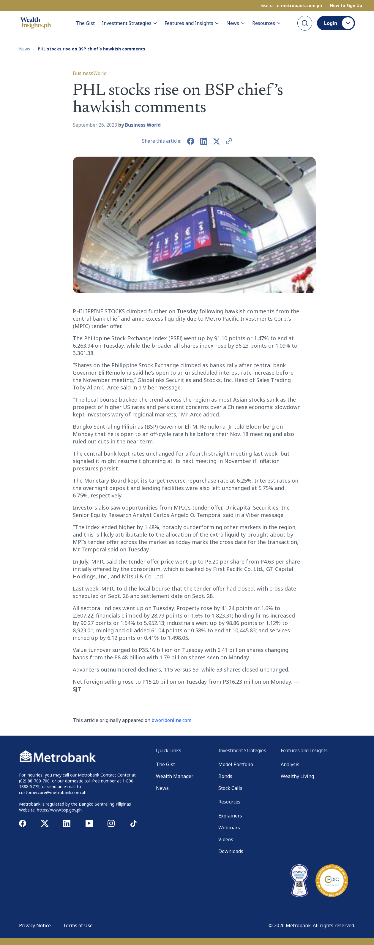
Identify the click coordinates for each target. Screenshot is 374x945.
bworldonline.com (171, 720)
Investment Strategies (129, 23)
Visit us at (291, 6)
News (235, 23)
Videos (225, 839)
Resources (266, 23)
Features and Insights (192, 23)
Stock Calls (230, 788)
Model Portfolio (235, 764)
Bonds (225, 776)
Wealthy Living (297, 776)
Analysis (290, 764)
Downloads (230, 851)
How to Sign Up (346, 6)
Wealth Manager (174, 776)
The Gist (85, 23)
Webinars (229, 827)
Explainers (230, 815)
